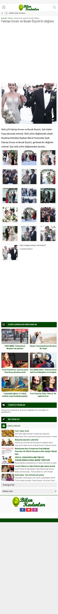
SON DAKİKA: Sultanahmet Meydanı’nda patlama (15, 347)
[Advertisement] (29, 53)
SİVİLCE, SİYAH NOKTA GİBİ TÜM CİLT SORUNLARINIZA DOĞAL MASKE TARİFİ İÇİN (32, 458)
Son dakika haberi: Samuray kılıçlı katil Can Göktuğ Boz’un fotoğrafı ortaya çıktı (43, 372)
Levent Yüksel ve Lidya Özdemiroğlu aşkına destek (35, 466)
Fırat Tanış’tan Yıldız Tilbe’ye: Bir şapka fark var (43, 394)
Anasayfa (4, 18)
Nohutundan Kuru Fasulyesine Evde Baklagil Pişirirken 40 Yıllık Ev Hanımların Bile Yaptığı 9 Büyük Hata (36, 451)
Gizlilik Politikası (17, 13)
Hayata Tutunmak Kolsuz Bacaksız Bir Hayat (43, 347)
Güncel (10, 18)
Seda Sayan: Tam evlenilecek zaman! (29, 475)
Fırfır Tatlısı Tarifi (22, 431)
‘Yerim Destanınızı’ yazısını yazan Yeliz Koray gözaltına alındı (15, 371)
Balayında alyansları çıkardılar (27, 440)
